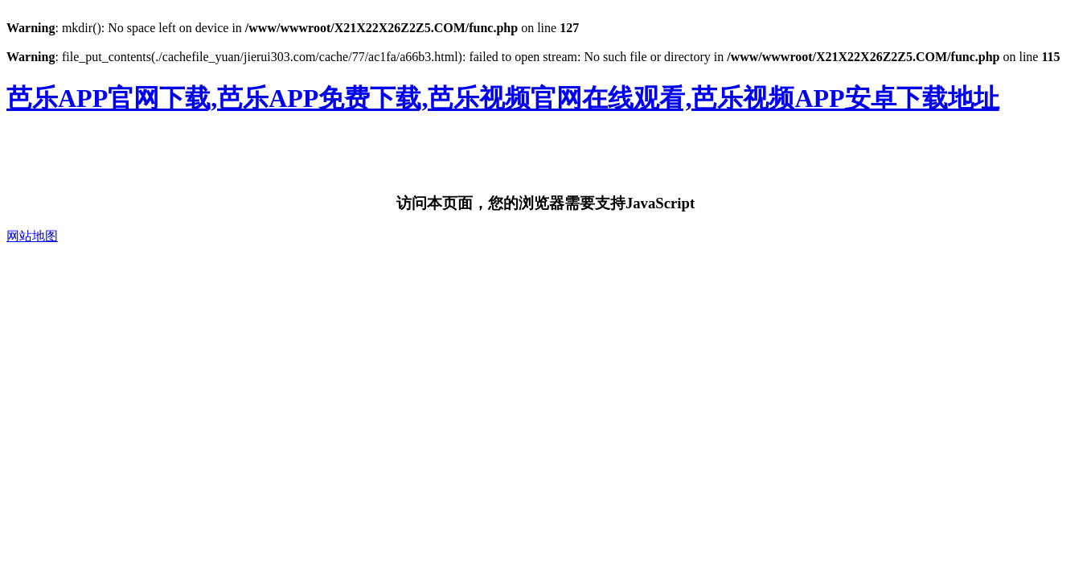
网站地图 (32, 236)
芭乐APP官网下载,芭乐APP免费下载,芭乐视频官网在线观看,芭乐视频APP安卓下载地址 (502, 98)
